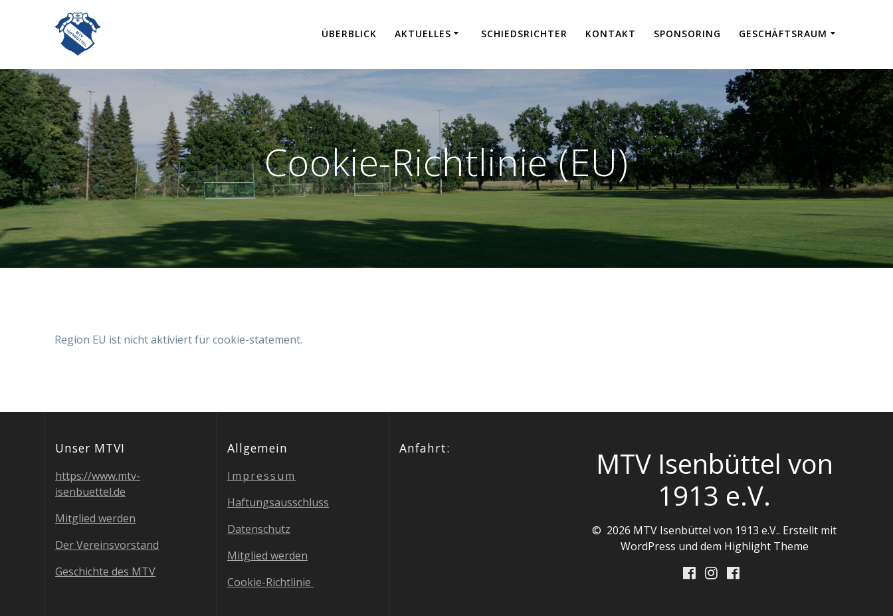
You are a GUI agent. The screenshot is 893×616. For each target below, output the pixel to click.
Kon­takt (610, 33)
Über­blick (349, 33)
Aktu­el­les (423, 33)
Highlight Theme (766, 546)
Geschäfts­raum (783, 33)
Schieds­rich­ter (524, 33)
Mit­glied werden (95, 518)
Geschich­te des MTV (105, 571)
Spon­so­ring (687, 33)
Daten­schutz (258, 529)
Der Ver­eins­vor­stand (107, 545)
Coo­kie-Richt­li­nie (270, 582)
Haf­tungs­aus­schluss (278, 502)
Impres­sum (261, 475)
